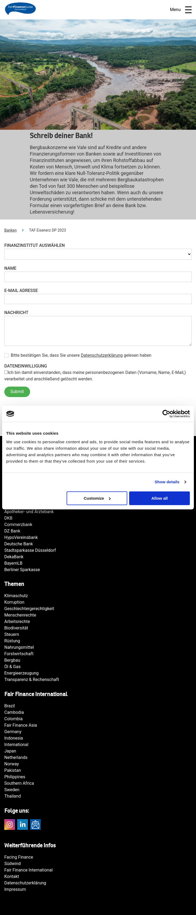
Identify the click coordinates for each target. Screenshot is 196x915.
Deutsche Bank (18, 543)
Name (10, 268)
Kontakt (11, 876)
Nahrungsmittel (19, 647)
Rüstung (12, 640)
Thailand (12, 796)
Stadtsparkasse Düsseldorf (30, 550)
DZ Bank (12, 531)
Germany (12, 731)
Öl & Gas (12, 666)
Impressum (15, 889)
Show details (167, 482)
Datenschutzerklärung (102, 355)
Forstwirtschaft (19, 653)
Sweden (11, 789)
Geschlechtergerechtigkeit (29, 608)
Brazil (9, 705)
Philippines (14, 776)
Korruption (14, 602)
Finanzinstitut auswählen (34, 245)
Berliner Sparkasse (22, 569)
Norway (11, 763)
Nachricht (16, 312)
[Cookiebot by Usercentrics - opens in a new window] (166, 414)
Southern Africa (19, 783)
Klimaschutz (16, 595)
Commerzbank (18, 524)
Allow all (159, 498)
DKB (8, 518)
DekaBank (13, 556)
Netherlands (16, 757)
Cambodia (14, 712)
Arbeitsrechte (17, 621)
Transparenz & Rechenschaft (31, 679)
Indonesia (13, 738)
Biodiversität (16, 628)
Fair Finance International (28, 870)
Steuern (11, 634)
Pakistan (12, 770)
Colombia (13, 718)
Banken (10, 230)
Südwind (12, 863)
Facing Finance (18, 857)
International (16, 744)
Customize (97, 498)
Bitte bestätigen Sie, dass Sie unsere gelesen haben (81, 355)
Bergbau (12, 660)
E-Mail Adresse (21, 290)
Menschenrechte (20, 615)
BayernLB (13, 563)
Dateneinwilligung (25, 366)
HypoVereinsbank (21, 537)
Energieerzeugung (21, 673)
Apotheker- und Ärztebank (29, 511)
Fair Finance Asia (20, 725)
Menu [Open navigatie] (181, 9)
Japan (10, 751)
